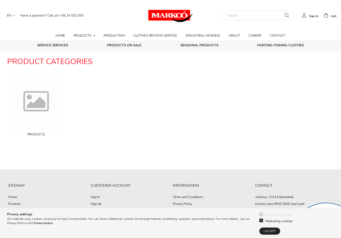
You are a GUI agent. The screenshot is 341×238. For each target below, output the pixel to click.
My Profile (98, 211)
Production (114, 35)
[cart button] (328, 15)
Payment (179, 211)
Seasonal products (199, 45)
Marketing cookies (279, 228)
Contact (277, 35)
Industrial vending (203, 35)
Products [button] (83, 35)
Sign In (95, 197)
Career (255, 35)
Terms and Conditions (188, 197)
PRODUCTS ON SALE (124, 45)
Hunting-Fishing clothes (280, 45)
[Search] (258, 15)
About (234, 35)
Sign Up (96, 204)
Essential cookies (278, 222)
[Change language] (10, 15)
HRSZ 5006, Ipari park (289, 204)
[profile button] (309, 15)
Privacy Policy (182, 204)
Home (60, 35)
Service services (52, 45)
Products (14, 204)
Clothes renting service (155, 35)
